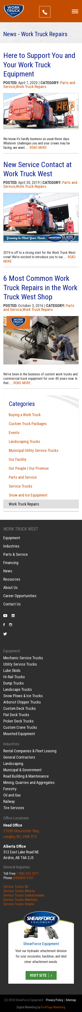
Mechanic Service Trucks (23, 658)
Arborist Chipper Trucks (22, 702)
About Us (10, 587)
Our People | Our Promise (29, 468)
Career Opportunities (20, 595)
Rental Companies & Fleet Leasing (29, 751)
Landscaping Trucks (24, 441)
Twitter (5, 634)
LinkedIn (13, 616)
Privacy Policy (54, 1000)
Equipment (11, 537)
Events (14, 432)
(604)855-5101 (23, 878)
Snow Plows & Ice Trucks (23, 695)
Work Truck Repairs (31, 86)
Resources (11, 579)
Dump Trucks (13, 683)
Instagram (10, 625)
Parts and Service (23, 477)
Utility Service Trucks (20, 664)
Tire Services (13, 807)
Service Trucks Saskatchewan (23, 895)
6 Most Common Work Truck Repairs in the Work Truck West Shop (40, 287)
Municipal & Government (22, 770)
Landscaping (13, 763)
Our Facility (17, 459)
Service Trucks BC (16, 887)
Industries (11, 546)
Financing (10, 562)
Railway (9, 801)
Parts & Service (15, 554)
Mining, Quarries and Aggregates (29, 782)
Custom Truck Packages (28, 423)
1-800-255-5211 (27, 873)
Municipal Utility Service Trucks (33, 450)
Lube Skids (12, 670)
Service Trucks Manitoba (20, 900)
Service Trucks (20, 486)
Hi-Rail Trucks (14, 677)
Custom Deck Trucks (19, 708)
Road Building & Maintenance (26, 776)
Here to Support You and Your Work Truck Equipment (39, 64)
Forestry (10, 789)
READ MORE (38, 148)
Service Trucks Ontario (18, 904)
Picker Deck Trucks (18, 721)
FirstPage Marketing (53, 1007)
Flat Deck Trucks (16, 714)
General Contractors (19, 757)
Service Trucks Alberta (19, 891)
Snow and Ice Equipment (28, 495)
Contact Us (12, 604)
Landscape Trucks (17, 689)
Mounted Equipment (19, 733)
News (7, 571)
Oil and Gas (12, 795)
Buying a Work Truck (25, 414)
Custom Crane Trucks (20, 727)
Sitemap (71, 1000)
